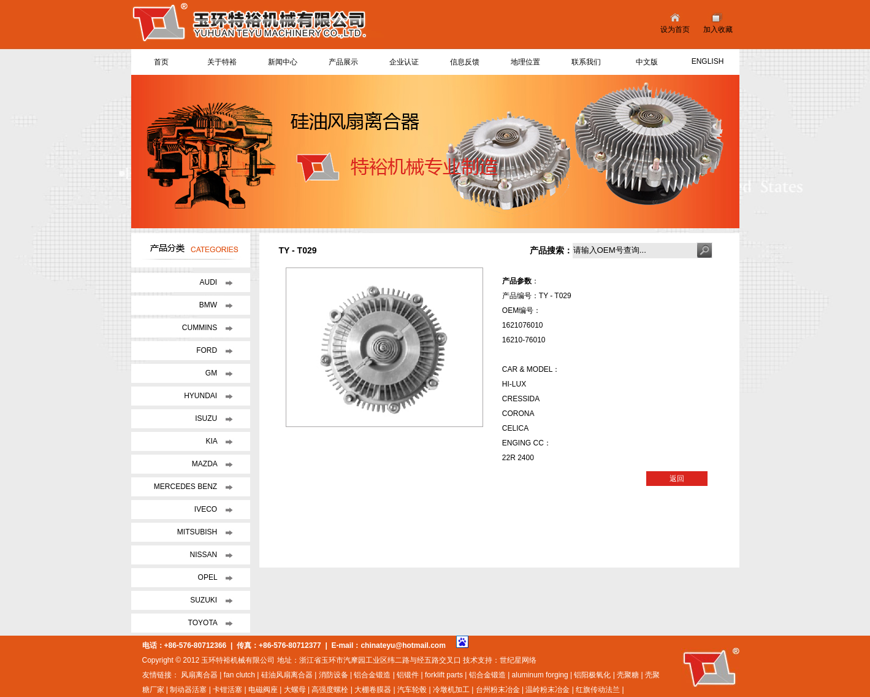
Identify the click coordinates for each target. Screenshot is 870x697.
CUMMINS (200, 327)
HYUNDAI (201, 395)
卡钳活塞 (227, 689)
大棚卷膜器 (372, 689)
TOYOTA (203, 622)
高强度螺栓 (329, 689)
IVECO (206, 509)
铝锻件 (408, 675)
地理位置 (525, 62)
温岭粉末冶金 (547, 689)
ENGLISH (708, 61)
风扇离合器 (199, 675)
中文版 (647, 62)
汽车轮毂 (412, 689)
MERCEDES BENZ (186, 486)
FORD (207, 350)
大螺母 (295, 689)
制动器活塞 (188, 689)
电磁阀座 (263, 689)
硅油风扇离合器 (287, 675)
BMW (209, 305)
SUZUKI (204, 600)
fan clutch (239, 675)
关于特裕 (222, 62)
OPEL (208, 577)
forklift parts (444, 675)
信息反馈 (464, 62)
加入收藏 (718, 29)
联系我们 (586, 62)
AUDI (209, 282)
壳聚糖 (628, 675)
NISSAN (204, 554)
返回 (677, 478)
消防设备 (333, 675)
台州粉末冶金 (498, 689)
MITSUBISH (198, 532)
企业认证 (404, 62)
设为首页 (675, 29)
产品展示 (343, 62)
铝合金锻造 (372, 675)
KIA (212, 441)
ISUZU (207, 418)
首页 (161, 62)
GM (212, 373)
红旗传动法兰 (598, 689)
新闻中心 (282, 62)
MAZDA (205, 464)
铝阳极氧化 (592, 675)
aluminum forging (540, 675)
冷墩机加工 (451, 689)
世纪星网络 (518, 660)
